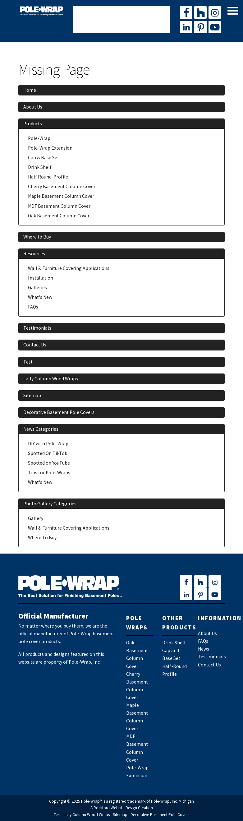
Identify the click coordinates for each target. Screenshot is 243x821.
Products (32, 124)
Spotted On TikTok (47, 453)
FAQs (33, 307)
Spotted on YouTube (49, 463)
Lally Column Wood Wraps (50, 379)
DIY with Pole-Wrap (48, 444)
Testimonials (37, 328)
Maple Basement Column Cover (61, 196)
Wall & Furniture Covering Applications (68, 268)
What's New (40, 297)
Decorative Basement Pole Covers (58, 412)
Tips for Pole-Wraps (49, 472)
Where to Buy (37, 237)
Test (28, 362)
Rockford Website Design (115, 807)
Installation (40, 278)
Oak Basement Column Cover (58, 216)
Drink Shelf (40, 167)
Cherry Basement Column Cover (61, 186)
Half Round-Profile (48, 177)
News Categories (40, 429)
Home (29, 90)
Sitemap (32, 395)
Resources (34, 254)
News (203, 649)
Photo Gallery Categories (49, 504)
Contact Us (34, 345)
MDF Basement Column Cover (59, 206)
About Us (32, 107)
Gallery (35, 518)
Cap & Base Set (43, 157)
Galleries (37, 287)
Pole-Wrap (39, 138)
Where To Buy (42, 537)
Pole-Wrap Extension (50, 148)
